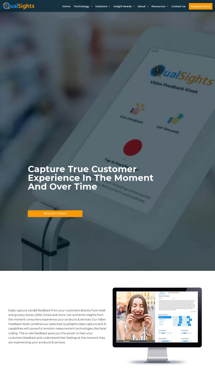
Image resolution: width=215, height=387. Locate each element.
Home (66, 6)
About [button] (141, 6)
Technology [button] (81, 6)
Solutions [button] (101, 6)
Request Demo (200, 6)
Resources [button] (158, 6)
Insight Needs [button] (123, 6)
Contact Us (178, 6)
